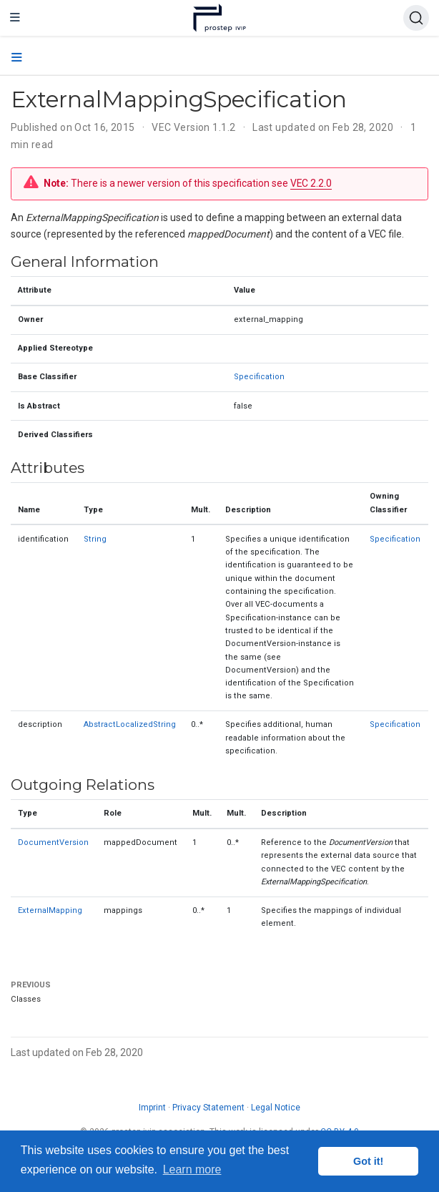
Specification (259, 376)
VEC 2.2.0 (311, 183)
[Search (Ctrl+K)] (416, 18)
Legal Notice (275, 1108)
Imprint (152, 1108)
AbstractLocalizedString (130, 724)
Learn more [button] (192, 1169)
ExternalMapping (50, 910)
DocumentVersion (53, 842)
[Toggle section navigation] (17, 58)
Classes (26, 999)
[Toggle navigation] (15, 17)
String (95, 539)
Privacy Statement (208, 1108)
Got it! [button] (368, 1161)
